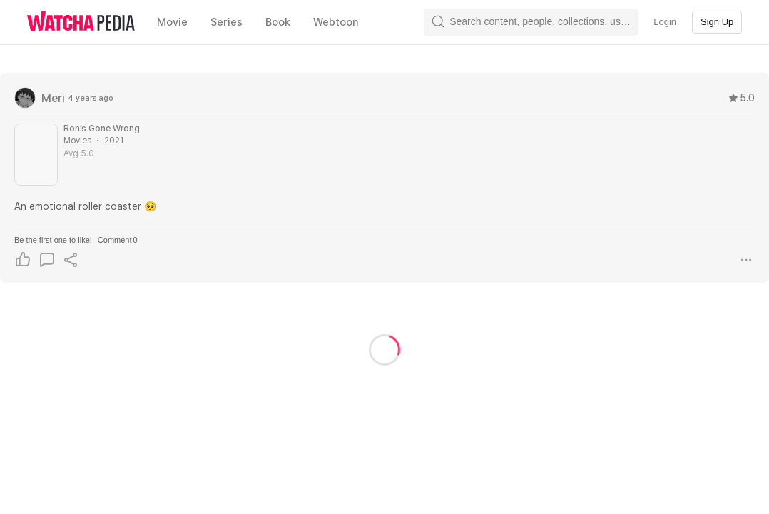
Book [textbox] (277, 22)
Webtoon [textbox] (336, 22)
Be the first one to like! (53, 240)
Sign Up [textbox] (717, 21)
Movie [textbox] (172, 22)
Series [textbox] (226, 22)
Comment (118, 240)
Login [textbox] (664, 21)
